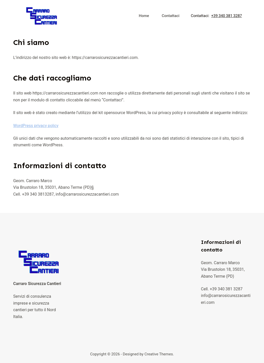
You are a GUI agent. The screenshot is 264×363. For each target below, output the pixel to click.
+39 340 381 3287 (226, 15)
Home (144, 15)
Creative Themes (158, 354)
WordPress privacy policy (35, 125)
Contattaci (170, 15)
